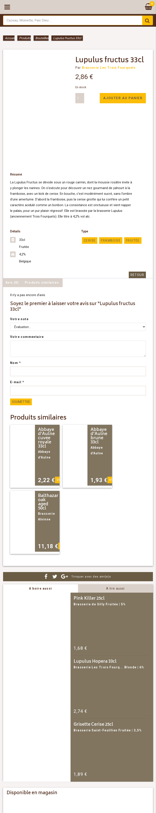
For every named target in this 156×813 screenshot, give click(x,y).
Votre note (19, 319)
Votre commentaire (27, 337)
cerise (90, 240)
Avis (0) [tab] (12, 282)
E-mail (17, 382)
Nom (15, 363)
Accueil (10, 38)
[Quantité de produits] (79, 98)
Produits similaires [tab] (42, 282)
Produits (25, 38)
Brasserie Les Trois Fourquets (109, 67)
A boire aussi (40, 588)
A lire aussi (115, 588)
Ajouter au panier (123, 98)
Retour (137, 275)
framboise (111, 240)
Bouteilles (42, 38)
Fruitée (133, 240)
